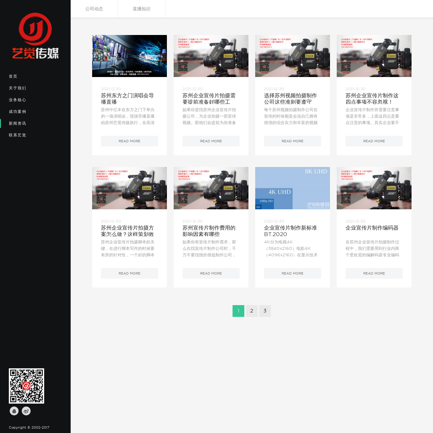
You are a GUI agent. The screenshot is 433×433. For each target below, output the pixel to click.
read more (129, 141)
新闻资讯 (28, 125)
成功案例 (28, 113)
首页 (28, 78)
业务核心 (28, 102)
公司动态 (94, 8)
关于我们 (28, 90)
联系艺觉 (28, 137)
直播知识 (141, 8)
